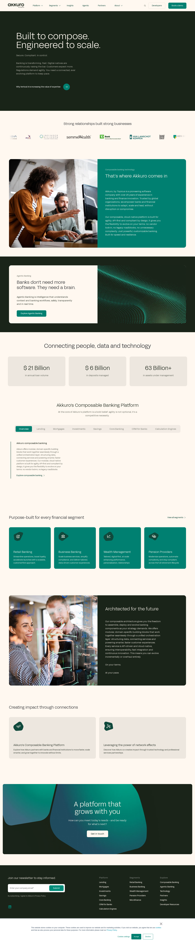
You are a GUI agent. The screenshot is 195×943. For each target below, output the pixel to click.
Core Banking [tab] (117, 429)
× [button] (161, 924)
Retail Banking (136, 882)
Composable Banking (169, 882)
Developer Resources (169, 905)
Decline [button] (148, 937)
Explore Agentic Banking (31, 313)
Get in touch (97, 833)
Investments (104, 891)
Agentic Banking (167, 887)
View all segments (176, 517)
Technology (165, 891)
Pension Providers (138, 896)
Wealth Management (139, 891)
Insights (163, 900)
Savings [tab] (97, 429)
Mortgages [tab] (58, 429)
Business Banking (137, 887)
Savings (102, 896)
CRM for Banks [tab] (139, 429)
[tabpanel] (97, 465)
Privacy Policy (112, 930)
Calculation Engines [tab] (165, 429)
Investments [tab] (78, 429)
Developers (157, 5)
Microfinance (135, 900)
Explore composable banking (30, 475)
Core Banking (105, 900)
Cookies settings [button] (124, 937)
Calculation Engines (108, 909)
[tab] (38, 460)
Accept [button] (136, 937)
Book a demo (177, 5)
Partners (164, 896)
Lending (102, 882)
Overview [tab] (24, 429)
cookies (158, 928)
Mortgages (104, 887)
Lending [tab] (41, 429)
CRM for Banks (105, 905)
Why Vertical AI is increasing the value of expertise (43, 87)
